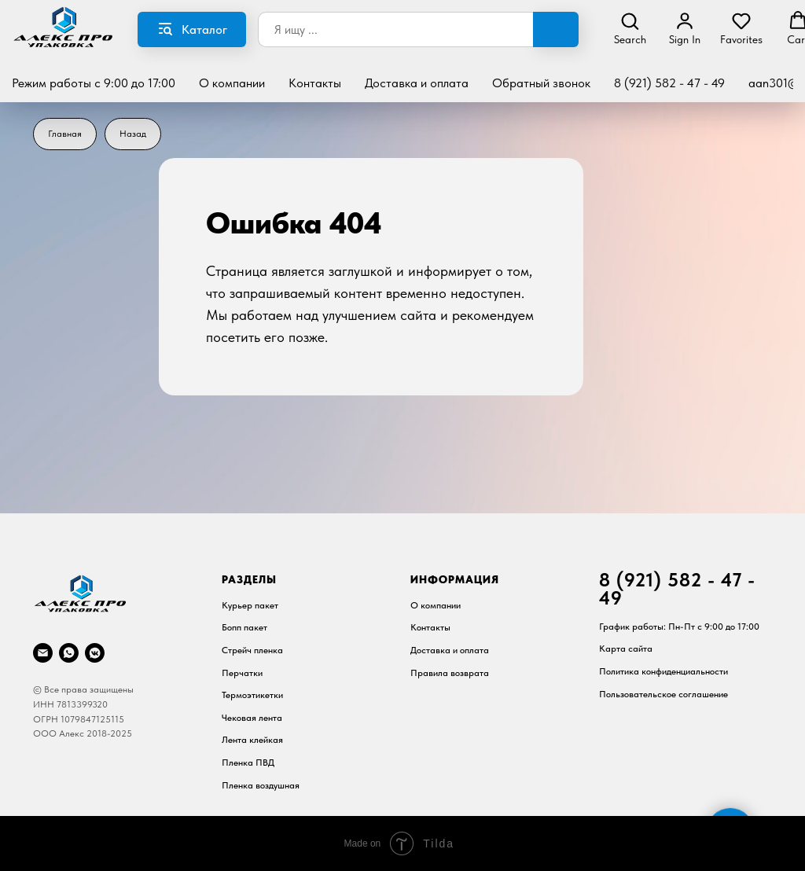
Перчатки (242, 672)
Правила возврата (449, 672)
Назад (132, 133)
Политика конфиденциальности (663, 671)
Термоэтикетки (252, 694)
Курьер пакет (250, 605)
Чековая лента (252, 717)
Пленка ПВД (248, 762)
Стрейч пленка (252, 650)
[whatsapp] (69, 653)
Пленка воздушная (261, 785)
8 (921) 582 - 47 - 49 (669, 82)
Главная (65, 133)
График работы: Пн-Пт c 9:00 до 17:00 (679, 626)
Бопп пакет (244, 627)
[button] (630, 28)
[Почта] (43, 653)
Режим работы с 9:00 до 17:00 (93, 82)
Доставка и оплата (417, 82)
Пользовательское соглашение (663, 694)
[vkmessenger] (95, 653)
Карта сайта (625, 648)
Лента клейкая (252, 739)
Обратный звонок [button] (541, 82)
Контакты (315, 82)
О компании (232, 82)
